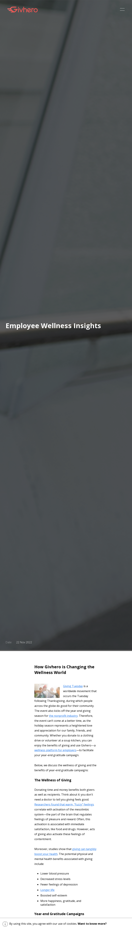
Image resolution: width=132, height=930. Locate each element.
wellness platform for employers (55, 750)
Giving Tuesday (73, 686)
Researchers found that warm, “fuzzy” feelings (64, 804)
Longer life (47, 890)
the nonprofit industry (63, 716)
